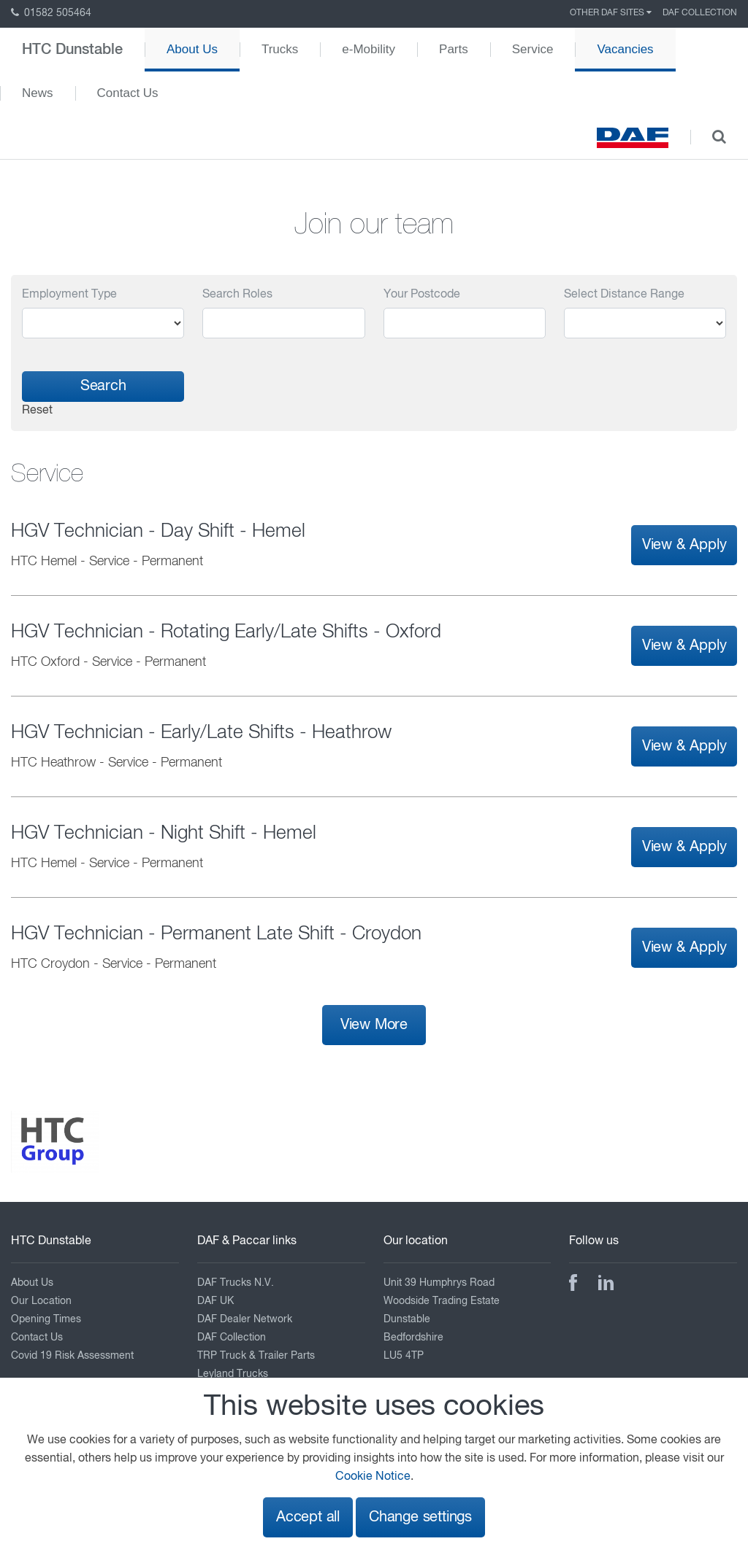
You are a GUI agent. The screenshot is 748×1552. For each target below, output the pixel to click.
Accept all (308, 1517)
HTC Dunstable (72, 49)
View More (374, 1025)
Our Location (41, 1301)
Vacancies (625, 49)
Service (533, 49)
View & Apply (684, 545)
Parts (453, 49)
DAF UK (215, 1301)
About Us (192, 49)
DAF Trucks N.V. (235, 1283)
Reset (37, 410)
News (37, 93)
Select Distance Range (624, 294)
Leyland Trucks (232, 1374)
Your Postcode (421, 294)
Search (103, 386)
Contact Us (128, 93)
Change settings (420, 1517)
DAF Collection (700, 13)
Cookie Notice (373, 1477)
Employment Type (69, 294)
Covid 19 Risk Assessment (72, 1356)
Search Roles (237, 294)
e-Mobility (368, 49)
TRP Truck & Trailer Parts (256, 1356)
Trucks (280, 49)
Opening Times (46, 1319)
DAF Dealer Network (244, 1319)
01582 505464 (51, 13)
